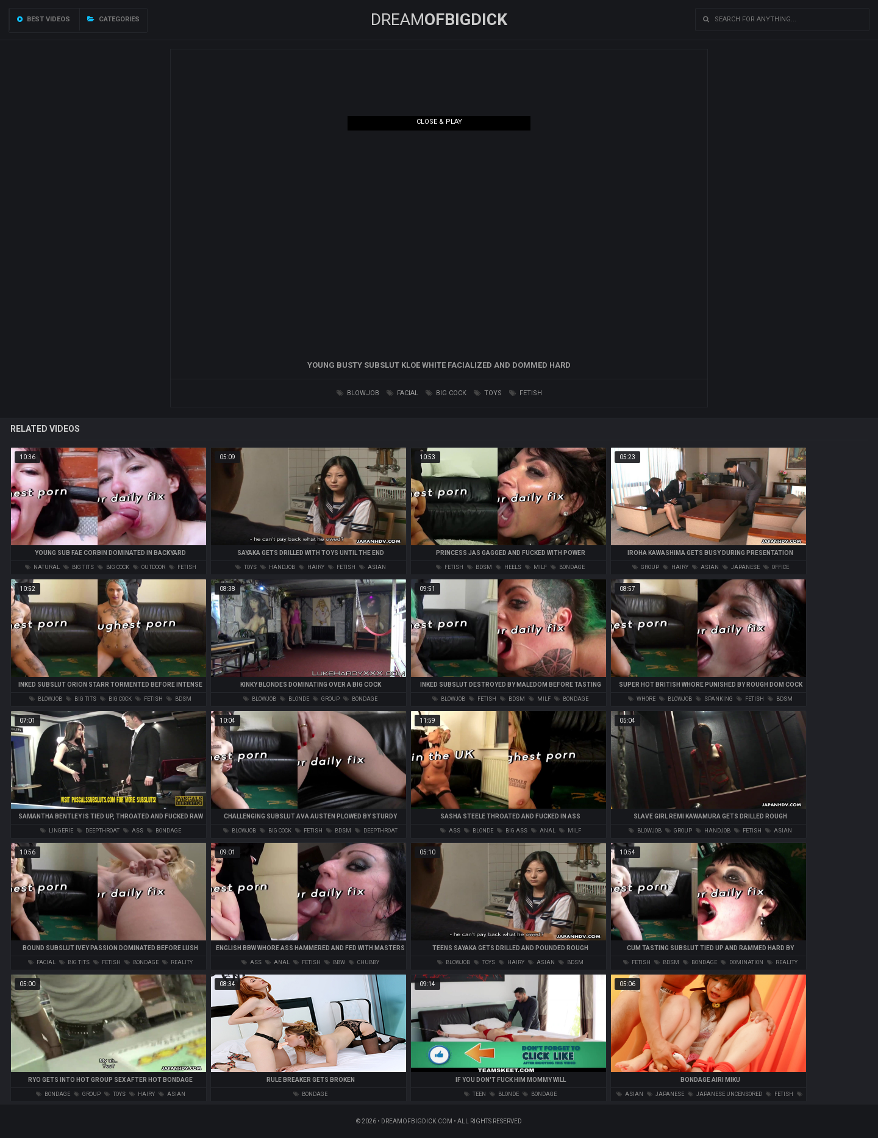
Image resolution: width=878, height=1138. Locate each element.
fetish (525, 393)
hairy (311, 567)
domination (742, 962)
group (645, 567)
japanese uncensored (725, 1094)
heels (508, 567)
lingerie (56, 831)
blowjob (358, 393)
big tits (78, 567)
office (776, 567)
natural (42, 567)
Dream (439, 19)
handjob (277, 567)
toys (488, 393)
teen (475, 1094)
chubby (364, 962)
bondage (568, 567)
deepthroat (98, 831)
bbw (334, 962)
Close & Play (439, 122)
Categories (113, 19)
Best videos (43, 19)
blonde (294, 699)
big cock (446, 393)
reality (177, 962)
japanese (741, 567)
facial (402, 393)
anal (543, 831)
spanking (714, 699)
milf (536, 567)
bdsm (479, 567)
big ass (512, 831)
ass (133, 831)
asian (372, 567)
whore (641, 699)
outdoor (149, 567)
